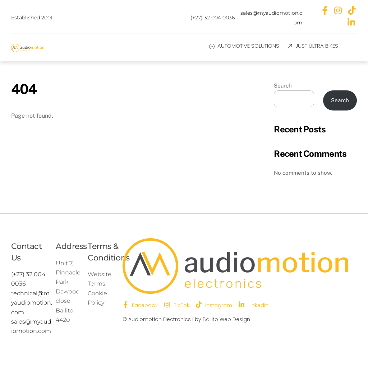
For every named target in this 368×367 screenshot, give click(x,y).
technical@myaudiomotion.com (31, 303)
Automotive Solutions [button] (244, 46)
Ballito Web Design (226, 319)
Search (283, 86)
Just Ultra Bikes (312, 46)
